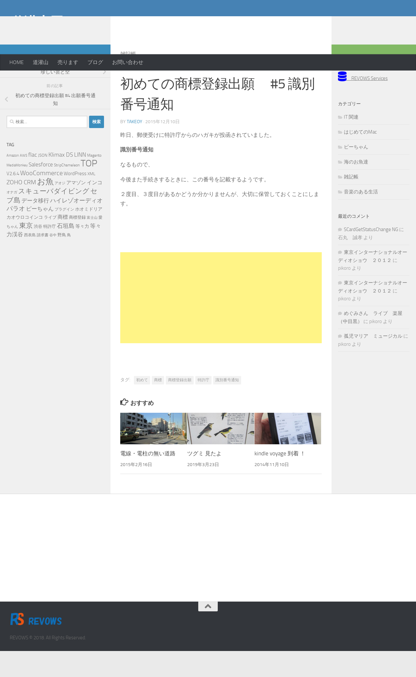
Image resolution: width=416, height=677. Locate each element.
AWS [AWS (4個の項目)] (23, 181)
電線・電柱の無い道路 (148, 479)
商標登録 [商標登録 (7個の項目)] (77, 243)
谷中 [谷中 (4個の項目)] (53, 261)
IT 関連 (351, 143)
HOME (16, 62)
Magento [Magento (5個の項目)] (94, 181)
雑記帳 (128, 80)
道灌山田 (37, 22)
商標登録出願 (179, 406)
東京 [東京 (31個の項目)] (26, 251)
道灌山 (40, 62)
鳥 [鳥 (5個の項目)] (69, 261)
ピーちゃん (356, 173)
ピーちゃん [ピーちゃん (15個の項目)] (40, 234)
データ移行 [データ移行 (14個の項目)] (35, 226)
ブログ (95, 62)
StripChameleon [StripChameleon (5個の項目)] (67, 191)
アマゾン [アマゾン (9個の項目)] (76, 209)
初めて (142, 406)
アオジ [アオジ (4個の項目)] (60, 209)
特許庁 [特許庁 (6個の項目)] (49, 252)
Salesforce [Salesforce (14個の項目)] (41, 190)
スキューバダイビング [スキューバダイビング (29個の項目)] (53, 217)
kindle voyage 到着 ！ (280, 479)
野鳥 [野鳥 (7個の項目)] (62, 260)
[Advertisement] (354, 26)
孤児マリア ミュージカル (373, 362)
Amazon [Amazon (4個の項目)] (12, 181)
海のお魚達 (356, 188)
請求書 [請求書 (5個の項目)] (42, 261)
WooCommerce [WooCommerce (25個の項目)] (41, 199)
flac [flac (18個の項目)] (32, 180)
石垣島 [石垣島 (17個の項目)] (65, 251)
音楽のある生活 (361, 218)
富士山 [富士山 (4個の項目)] (92, 243)
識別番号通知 (227, 406)
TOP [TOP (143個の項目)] (89, 189)
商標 (158, 406)
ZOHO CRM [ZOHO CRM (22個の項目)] (21, 208)
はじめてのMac (360, 158)
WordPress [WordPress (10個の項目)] (75, 199)
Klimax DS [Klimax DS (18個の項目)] (60, 180)
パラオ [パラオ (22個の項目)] (15, 234)
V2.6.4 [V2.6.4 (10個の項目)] (12, 199)
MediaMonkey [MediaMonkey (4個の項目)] (17, 191)
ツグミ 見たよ (204, 479)
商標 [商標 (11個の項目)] (63, 243)
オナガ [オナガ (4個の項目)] (11, 218)
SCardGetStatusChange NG (371, 255)
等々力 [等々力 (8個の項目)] (82, 252)
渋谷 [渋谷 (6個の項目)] (38, 252)
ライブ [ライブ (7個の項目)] (50, 243)
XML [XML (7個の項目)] (91, 199)
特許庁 (203, 406)
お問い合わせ (127, 62)
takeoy (134, 147)
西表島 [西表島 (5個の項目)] (30, 261)
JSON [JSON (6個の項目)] (42, 181)
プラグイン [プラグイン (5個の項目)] (64, 235)
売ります (68, 62)
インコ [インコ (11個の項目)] (94, 209)
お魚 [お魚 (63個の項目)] (45, 207)
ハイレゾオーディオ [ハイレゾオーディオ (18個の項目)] (76, 226)
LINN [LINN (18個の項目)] (80, 180)
